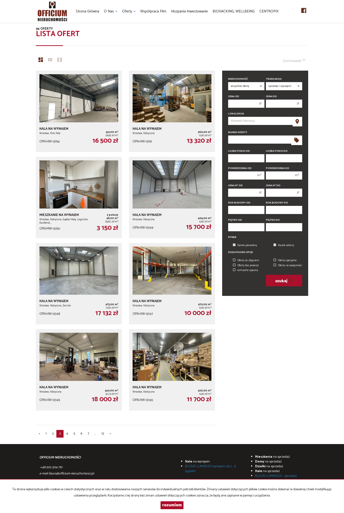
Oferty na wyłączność (288, 265)
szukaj (284, 280)
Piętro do (273, 220)
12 (103, 433)
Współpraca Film (153, 11)
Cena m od (235, 185)
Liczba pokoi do (277, 151)
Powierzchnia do (277, 168)
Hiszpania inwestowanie (189, 11)
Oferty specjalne (285, 260)
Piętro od (235, 220)
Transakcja (274, 79)
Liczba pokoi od (239, 151)
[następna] (110, 434)
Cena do (271, 96)
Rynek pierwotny (245, 245)
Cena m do (273, 185)
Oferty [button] (128, 11)
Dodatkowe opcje (240, 252)
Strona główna (87, 11)
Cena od (233, 96)
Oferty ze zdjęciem (246, 260)
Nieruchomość (238, 79)
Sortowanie (294, 60)
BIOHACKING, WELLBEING (234, 11)
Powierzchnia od (240, 168)
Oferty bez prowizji (246, 265)
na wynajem (197, 461)
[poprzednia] (39, 434)
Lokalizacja (236, 114)
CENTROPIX (269, 11)
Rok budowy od (239, 203)
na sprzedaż (272, 457)
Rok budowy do (277, 203)
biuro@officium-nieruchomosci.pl (71, 473)
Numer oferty (237, 132)
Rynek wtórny (284, 245)
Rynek (232, 237)
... (95, 433)
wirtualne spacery (245, 270)
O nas (110, 11)
